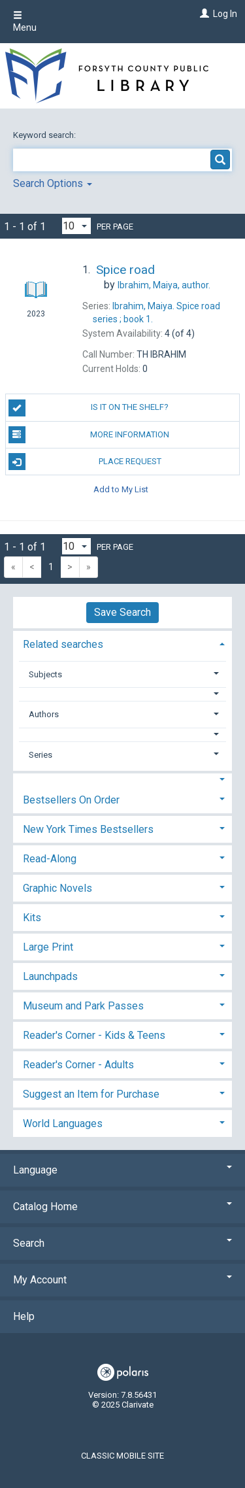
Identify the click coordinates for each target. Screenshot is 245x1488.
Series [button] (40, 755)
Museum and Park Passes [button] (83, 1006)
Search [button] (122, 1243)
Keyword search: (45, 135)
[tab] (122, 643)
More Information (89, 434)
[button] (123, 694)
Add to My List (120, 489)
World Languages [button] (63, 1123)
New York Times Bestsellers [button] (88, 829)
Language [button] (122, 1170)
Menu (25, 21)
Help (24, 1316)
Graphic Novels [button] (57, 888)
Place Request (84, 461)
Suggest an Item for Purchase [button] (91, 1094)
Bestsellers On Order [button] (71, 800)
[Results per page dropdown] (76, 226)
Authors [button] (44, 714)
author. (164, 285)
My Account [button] (122, 1280)
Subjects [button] (45, 674)
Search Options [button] (52, 183)
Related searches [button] (63, 644)
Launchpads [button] (50, 976)
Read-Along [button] (49, 859)
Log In (225, 13)
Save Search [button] (122, 612)
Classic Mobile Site (122, 1456)
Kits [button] (32, 917)
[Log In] (203, 13)
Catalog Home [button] (122, 1206)
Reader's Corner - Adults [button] (78, 1064)
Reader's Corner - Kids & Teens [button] (94, 1035)
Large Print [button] (48, 947)
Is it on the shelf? (88, 407)
